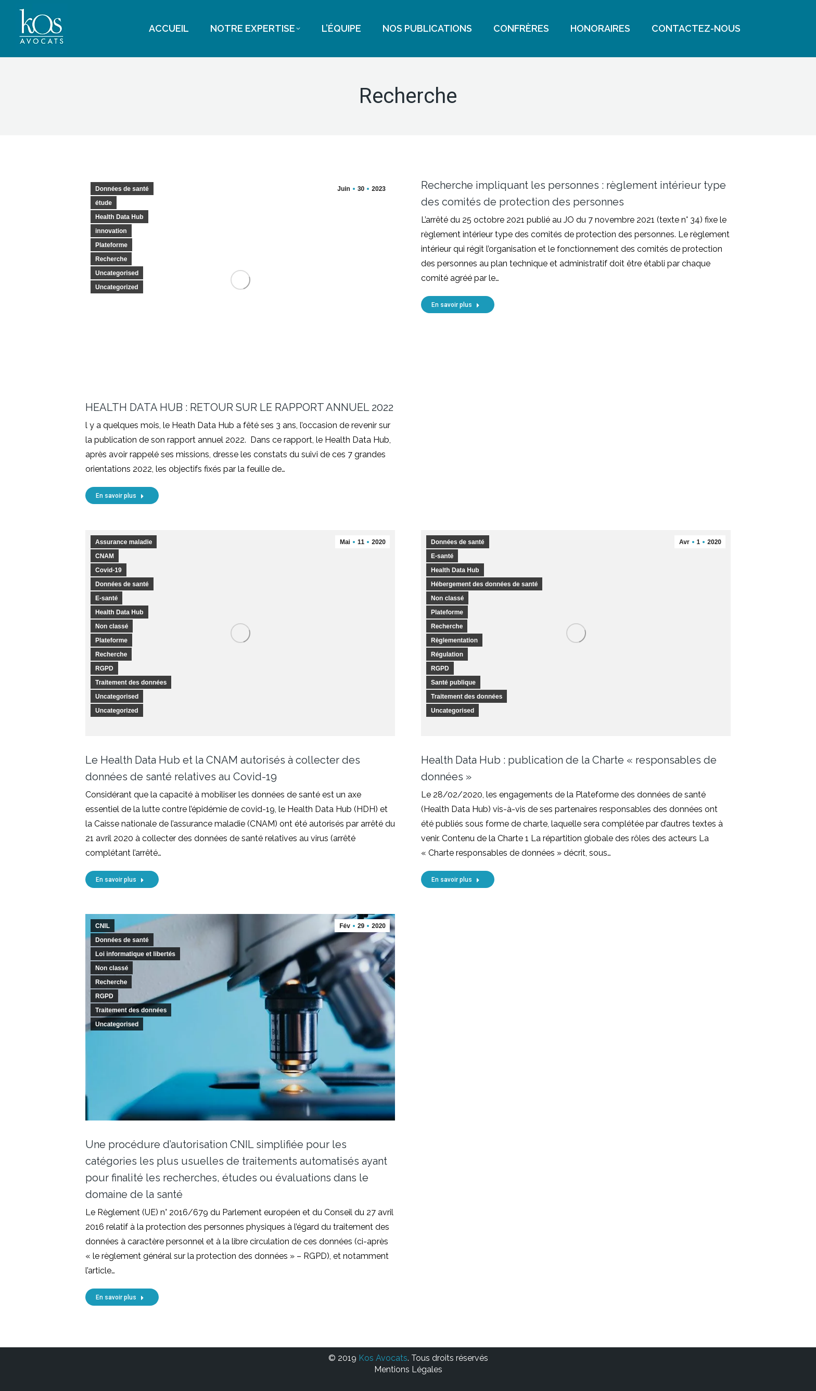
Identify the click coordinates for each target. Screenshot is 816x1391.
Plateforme (111, 245)
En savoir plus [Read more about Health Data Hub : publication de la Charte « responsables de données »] (455, 879)
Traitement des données (131, 682)
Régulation (447, 654)
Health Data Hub (119, 217)
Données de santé (122, 188)
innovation (111, 231)
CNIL (102, 926)
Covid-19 (108, 570)
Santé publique (453, 682)
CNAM (104, 556)
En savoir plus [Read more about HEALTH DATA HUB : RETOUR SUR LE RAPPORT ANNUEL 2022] (120, 495)
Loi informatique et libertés (135, 954)
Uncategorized (116, 287)
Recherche (111, 259)
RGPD (104, 668)
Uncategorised (116, 273)
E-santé (106, 598)
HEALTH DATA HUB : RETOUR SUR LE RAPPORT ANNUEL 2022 (239, 407)
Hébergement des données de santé (484, 584)
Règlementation (454, 640)
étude (103, 203)
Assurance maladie (123, 542)
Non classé (111, 626)
